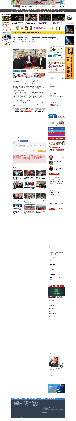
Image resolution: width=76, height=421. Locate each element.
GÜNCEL (31, 9)
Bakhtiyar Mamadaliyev (53, 188)
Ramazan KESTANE (57, 167)
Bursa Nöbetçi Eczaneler (54, 316)
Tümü (63, 75)
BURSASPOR (27, 9)
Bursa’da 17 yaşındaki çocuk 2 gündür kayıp (56, 88)
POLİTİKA (53, 9)
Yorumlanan (55, 203)
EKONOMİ (44, 9)
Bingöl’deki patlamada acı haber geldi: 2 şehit (30, 32)
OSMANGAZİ (52, 86)
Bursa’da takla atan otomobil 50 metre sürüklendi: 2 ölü (56, 102)
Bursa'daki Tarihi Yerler (36, 402)
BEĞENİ (52, 128)
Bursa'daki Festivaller (27, 402)
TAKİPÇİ (52, 130)
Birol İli (58, 196)
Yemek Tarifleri (16, 401)
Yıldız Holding (52, 190)
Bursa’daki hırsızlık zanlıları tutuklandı (56, 110)
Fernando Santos (52, 196)
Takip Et (62, 130)
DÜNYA (40, 9)
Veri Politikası (52, 308)
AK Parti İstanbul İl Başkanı (54, 181)
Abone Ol (62, 132)
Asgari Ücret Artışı (58, 183)
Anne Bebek (26, 405)
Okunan (61, 203)
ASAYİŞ (22, 9)
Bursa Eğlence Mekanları (18, 403)
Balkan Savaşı (57, 179)
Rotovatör (51, 179)
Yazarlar (51, 153)
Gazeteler (28, 417)
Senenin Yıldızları (59, 190)
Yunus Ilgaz (51, 185)
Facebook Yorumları (24, 140)
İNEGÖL (51, 95)
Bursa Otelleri (26, 403)
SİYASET (48, 9)
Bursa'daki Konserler (17, 404)
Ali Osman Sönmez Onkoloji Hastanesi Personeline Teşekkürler (59, 158)
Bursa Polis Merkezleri (17, 405)
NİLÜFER (51, 104)
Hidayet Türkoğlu (52, 194)
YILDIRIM (34, 401)
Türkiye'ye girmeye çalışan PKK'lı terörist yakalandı (22, 11)
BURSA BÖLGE (17, 9)
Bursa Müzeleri (35, 404)
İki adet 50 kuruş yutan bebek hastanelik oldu (57, 97)
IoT (58, 192)
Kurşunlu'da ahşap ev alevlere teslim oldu (56, 84)
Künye (14, 417)
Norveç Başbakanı (52, 199)
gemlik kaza (51, 177)
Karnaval (61, 188)
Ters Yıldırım (51, 183)
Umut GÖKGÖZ (57, 155)
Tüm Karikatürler (60, 208)
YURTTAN (57, 9)
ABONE (52, 132)
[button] (56, 250)
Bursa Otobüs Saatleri (53, 313)
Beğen (62, 128)
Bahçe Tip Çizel (58, 177)
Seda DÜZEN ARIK (57, 161)
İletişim (18, 417)
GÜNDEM (35, 9)
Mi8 (61, 181)
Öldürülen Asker (52, 192)
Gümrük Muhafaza (58, 185)
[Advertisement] (29, 124)
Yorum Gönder (16, 140)
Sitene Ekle (23, 417)
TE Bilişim (62, 417)
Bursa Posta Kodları (53, 311)
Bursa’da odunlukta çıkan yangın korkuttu (55, 106)
